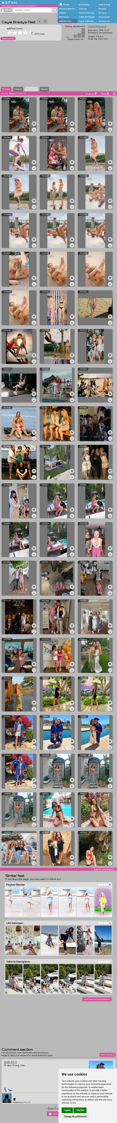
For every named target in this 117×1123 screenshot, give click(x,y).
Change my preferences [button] (75, 1116)
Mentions (64, 17)
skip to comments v (104, 869)
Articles (83, 8)
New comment (107, 1055)
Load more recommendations (97, 999)
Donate (102, 8)
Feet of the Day (86, 12)
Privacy (102, 12)
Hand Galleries (86, 21)
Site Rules (84, 4)
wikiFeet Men (65, 21)
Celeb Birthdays (87, 17)
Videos (62, 12)
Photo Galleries (67, 8)
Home (66, 4)
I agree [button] (67, 1110)
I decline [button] (80, 1110)
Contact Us (104, 21)
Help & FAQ (104, 4)
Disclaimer (104, 17)
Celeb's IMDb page (97, 26)
